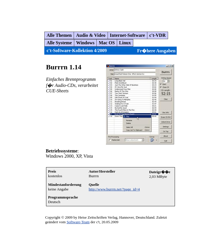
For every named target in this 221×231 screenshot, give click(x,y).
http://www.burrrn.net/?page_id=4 (114, 189)
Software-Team (77, 222)
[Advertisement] (107, 13)
